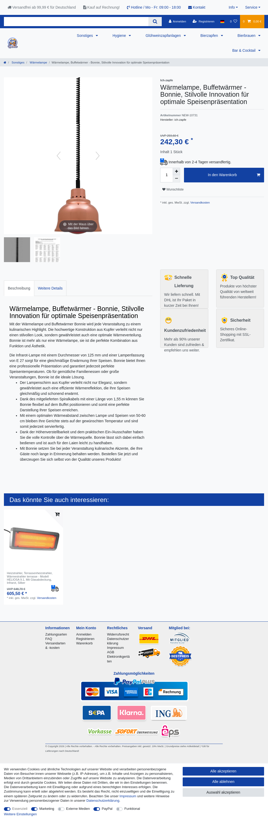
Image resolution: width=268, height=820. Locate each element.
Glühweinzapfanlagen (164, 35)
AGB (110, 652)
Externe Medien (78, 809)
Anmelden (83, 634)
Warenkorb (84, 643)
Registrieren (85, 639)
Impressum (115, 648)
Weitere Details (50, 288)
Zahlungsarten (56, 634)
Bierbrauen (247, 35)
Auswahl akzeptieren (223, 792)
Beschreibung (19, 288)
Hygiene (120, 35)
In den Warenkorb (234, 175)
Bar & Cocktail (244, 50)
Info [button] (232, 7)
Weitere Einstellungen (20, 814)
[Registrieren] (203, 21)
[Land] (222, 21)
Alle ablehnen (223, 781)
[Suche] (155, 21)
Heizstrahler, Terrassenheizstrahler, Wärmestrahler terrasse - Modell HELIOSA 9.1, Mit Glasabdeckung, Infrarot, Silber (30, 577)
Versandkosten (199, 202)
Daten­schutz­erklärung (102, 800)
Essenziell (19, 809)
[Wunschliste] (233, 21)
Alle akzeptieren (223, 771)
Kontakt (196, 7)
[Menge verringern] (176, 178)
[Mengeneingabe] (166, 175)
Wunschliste (172, 189)
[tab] (19, 288)
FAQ (48, 639)
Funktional (132, 809)
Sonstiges (85, 35)
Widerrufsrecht (118, 634)
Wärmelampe (38, 62)
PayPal (107, 809)
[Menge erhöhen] (176, 171)
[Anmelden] (177, 21)
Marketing (46, 809)
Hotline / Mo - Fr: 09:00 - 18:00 (154, 7)
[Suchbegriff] (76, 21)
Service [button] (251, 7)
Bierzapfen (209, 35)
